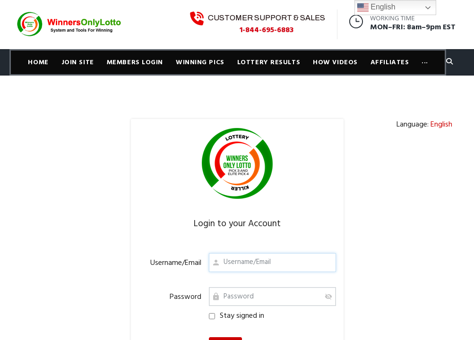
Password (185, 297)
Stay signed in (236, 316)
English (376, 7)
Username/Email (175, 263)
